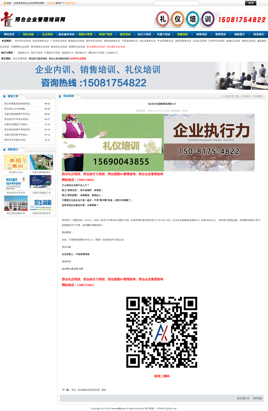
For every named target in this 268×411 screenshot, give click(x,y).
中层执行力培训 (52, 52)
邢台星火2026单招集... (15, 108)
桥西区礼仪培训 (77, 46)
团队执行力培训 (96, 52)
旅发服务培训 (66, 34)
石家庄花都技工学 (41, 192)
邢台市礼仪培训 (23, 40)
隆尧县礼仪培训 (76, 40)
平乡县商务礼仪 (165, 40)
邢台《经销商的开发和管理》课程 (89, 390)
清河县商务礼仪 (183, 40)
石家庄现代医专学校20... (16, 134)
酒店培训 (125, 34)
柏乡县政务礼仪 (41, 40)
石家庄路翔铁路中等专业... (17, 114)
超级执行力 (68, 52)
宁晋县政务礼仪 (130, 40)
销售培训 (201, 34)
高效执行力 (23, 52)
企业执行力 (112, 52)
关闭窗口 (243, 398)
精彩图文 (13, 149)
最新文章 (13, 96)
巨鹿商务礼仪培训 (20, 46)
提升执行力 (81, 52)
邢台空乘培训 (20, 58)
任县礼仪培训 (200, 40)
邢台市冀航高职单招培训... (17, 103)
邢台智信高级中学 (16, 213)
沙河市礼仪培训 (216, 40)
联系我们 (258, 34)
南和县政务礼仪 (112, 40)
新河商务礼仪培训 (40, 46)
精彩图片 (239, 34)
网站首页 (9, 34)
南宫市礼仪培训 (94, 40)
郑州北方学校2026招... (15, 140)
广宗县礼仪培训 (59, 40)
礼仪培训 (47, 34)
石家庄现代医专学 (41, 213)
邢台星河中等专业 (16, 192)
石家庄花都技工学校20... (16, 124)
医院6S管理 (85, 34)
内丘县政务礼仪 (148, 40)
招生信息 (28, 34)
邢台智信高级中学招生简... (17, 129)
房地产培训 (105, 34)
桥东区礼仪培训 (59, 46)
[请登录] (51, 3)
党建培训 (182, 34)
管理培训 (220, 34)
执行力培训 (144, 34)
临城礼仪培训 (233, 40)
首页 (237, 96)
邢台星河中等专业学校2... (17, 119)
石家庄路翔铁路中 (41, 172)
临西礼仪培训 (249, 40)
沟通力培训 (163, 34)
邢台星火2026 (16, 172)
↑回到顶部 (257, 398)
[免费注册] (70, 3)
